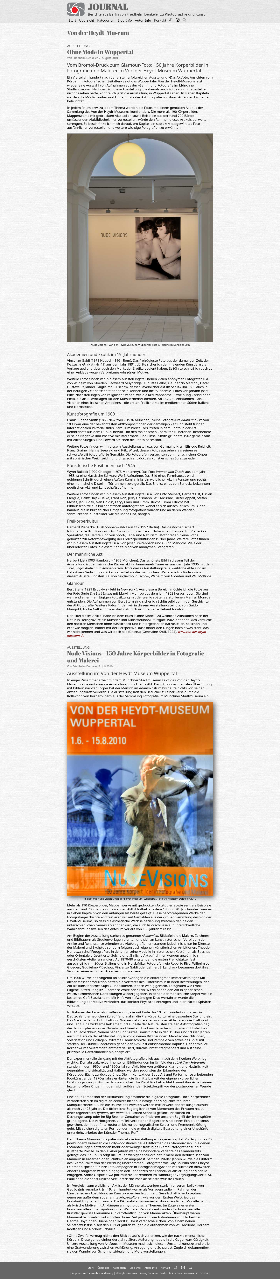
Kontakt (160, 20)
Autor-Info (143, 20)
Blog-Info (124, 20)
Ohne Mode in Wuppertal (100, 52)
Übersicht (86, 20)
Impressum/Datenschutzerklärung (92, 1273)
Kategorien (105, 20)
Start (72, 20)
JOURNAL (108, 7)
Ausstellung (78, 46)
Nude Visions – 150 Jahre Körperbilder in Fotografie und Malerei (135, 656)
